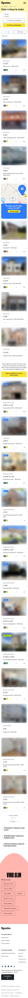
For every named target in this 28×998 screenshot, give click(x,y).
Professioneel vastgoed (10, 908)
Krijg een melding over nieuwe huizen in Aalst (14, 374)
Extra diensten (22, 962)
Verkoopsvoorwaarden (7, 993)
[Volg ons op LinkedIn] (8, 966)
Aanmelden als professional (8, 953)
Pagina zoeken (4, 956)
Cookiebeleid (18, 993)
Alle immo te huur (8, 884)
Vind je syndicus (8, 913)
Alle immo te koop (8, 898)
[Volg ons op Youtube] (11, 966)
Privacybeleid (4, 996)
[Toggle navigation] (25, 3)
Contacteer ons (22, 959)
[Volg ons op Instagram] (2, 966)
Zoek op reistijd (8, 889)
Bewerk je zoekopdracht (14, 25)
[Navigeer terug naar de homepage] (5, 3)
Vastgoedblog (7, 894)
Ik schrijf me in (7, 977)
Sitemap (3, 990)
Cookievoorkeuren (14, 996)
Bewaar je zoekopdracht (14, 21)
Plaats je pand (4, 937)
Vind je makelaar (8, 903)
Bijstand (21, 956)
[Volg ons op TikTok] (14, 966)
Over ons (21, 953)
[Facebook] (5, 966)
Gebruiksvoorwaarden (13, 990)
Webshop (19, 894)
